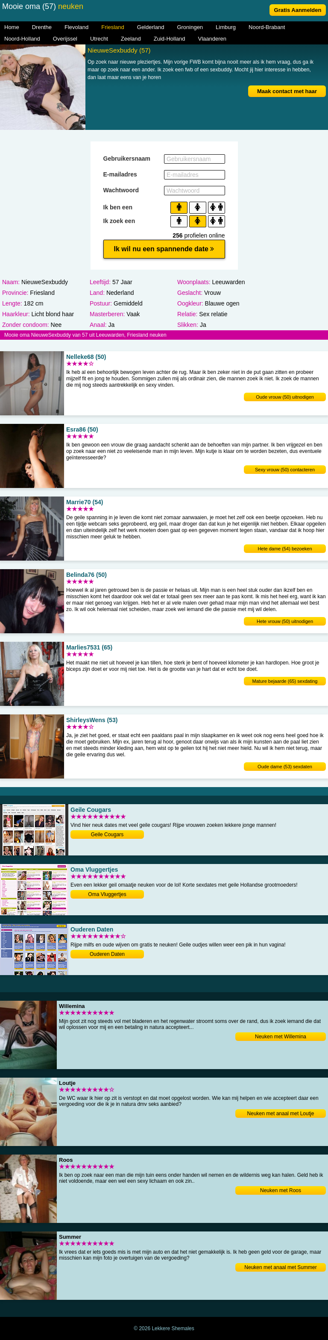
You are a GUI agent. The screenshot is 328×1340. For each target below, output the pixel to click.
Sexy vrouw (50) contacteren (285, 469)
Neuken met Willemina (280, 1037)
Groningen (190, 27)
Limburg (226, 27)
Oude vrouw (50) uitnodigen (285, 397)
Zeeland (131, 38)
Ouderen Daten (107, 954)
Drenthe (42, 27)
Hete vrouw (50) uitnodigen (285, 621)
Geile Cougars (107, 835)
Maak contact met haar (287, 91)
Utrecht (99, 38)
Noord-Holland (22, 38)
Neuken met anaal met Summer (280, 1267)
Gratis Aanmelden (298, 10)
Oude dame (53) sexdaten (285, 766)
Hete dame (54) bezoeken (285, 548)
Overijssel (65, 38)
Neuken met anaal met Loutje (280, 1114)
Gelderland (150, 27)
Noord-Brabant (267, 27)
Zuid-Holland (169, 38)
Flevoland (76, 27)
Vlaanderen (212, 38)
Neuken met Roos (280, 1190)
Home (11, 27)
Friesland (112, 27)
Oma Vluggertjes (107, 894)
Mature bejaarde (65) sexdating (285, 681)
